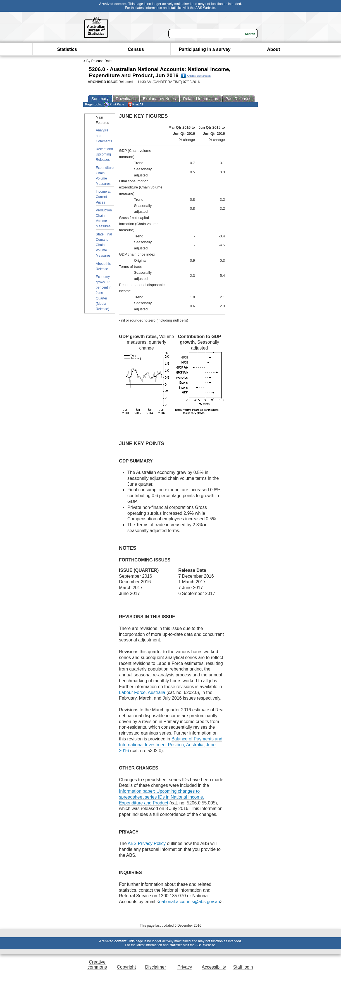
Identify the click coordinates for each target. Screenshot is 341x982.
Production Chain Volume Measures (104, 218)
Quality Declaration (196, 75)
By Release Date (98, 61)
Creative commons (97, 964)
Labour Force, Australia (142, 692)
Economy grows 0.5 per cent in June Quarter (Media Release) (103, 293)
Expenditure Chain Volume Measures (105, 176)
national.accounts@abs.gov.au (189, 901)
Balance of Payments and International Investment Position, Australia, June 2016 (170, 745)
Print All (135, 104)
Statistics (67, 49)
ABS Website (205, 8)
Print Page (114, 104)
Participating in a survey (204, 49)
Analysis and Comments (104, 135)
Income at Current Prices (103, 197)
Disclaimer (155, 967)
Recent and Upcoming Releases (104, 154)
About (273, 49)
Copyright (126, 967)
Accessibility (214, 967)
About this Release (103, 266)
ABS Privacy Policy (147, 843)
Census (136, 49)
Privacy (184, 967)
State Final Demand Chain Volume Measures (104, 245)
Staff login (243, 967)
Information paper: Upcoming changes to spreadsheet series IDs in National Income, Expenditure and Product (161, 797)
